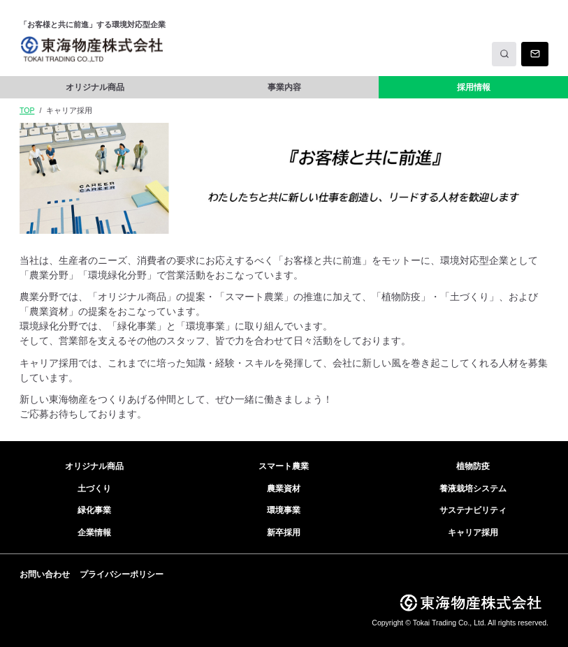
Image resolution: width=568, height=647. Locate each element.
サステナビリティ (473, 510)
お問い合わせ (45, 574)
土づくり (94, 488)
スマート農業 (283, 466)
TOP (27, 110)
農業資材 (283, 488)
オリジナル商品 (95, 87)
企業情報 (94, 532)
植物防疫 (473, 466)
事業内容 (284, 87)
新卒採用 (283, 532)
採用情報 (473, 87)
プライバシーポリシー (121, 574)
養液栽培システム (473, 488)
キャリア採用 (473, 532)
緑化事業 (94, 510)
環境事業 (283, 510)
